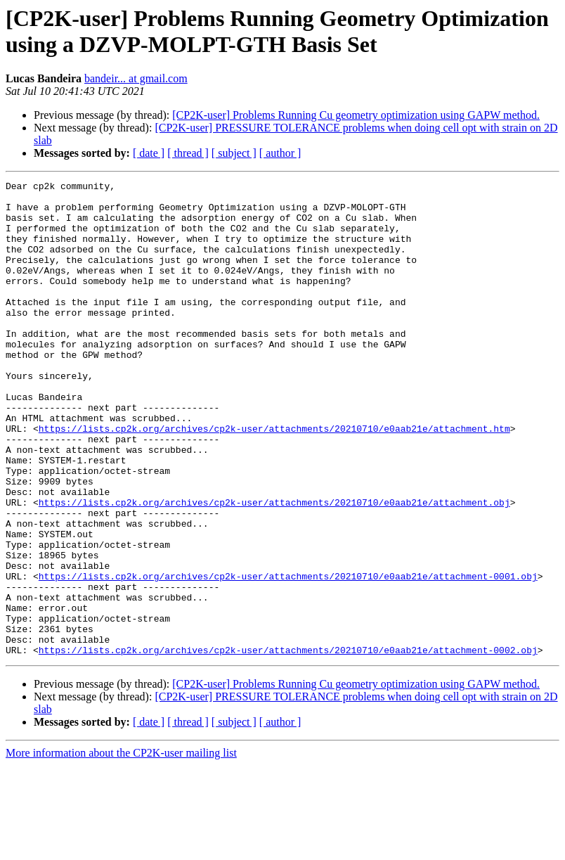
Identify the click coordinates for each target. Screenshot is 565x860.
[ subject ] (234, 153)
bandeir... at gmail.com (136, 78)
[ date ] (148, 153)
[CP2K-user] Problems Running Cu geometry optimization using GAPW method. (356, 115)
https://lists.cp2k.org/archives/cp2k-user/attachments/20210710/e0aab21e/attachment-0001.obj (288, 656)
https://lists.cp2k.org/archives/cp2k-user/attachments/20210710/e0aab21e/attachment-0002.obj (288, 744)
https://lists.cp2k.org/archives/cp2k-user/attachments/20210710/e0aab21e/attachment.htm (274, 479)
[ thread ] (188, 153)
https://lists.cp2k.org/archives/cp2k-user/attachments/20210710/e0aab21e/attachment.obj (274, 567)
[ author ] (280, 153)
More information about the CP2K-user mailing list (121, 848)
